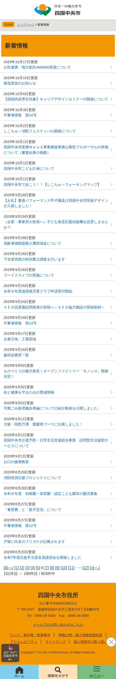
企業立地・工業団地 (20, 339)
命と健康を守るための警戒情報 (29, 392)
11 (71, 568)
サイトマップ (55, 642)
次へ (95, 568)
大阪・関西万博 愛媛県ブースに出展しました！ (43, 424)
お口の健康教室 (16, 462)
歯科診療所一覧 (16, 355)
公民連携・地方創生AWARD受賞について (37, 67)
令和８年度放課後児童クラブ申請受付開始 (38, 291)
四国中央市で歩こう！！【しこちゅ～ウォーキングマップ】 (52, 184)
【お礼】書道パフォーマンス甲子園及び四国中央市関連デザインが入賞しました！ (56, 203)
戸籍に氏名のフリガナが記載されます (34, 541)
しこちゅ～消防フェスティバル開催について (40, 131)
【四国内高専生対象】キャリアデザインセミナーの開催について (56, 99)
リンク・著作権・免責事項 (30, 635)
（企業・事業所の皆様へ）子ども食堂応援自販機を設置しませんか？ (56, 224)
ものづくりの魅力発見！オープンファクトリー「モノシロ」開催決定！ (56, 374)
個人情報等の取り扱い (90, 642)
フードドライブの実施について (29, 275)
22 (86, 568)
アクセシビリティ (23, 642)
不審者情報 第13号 (20, 323)
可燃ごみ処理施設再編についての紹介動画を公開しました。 (52, 408)
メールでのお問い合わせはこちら (58, 625)
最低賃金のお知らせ (20, 83)
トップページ (25, 24)
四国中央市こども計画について (29, 168)
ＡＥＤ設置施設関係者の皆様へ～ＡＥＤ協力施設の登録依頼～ (54, 307)
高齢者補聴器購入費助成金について (32, 243)
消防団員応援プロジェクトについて (32, 478)
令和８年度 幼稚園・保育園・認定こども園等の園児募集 (50, 494)
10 (64, 568)
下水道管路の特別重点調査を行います (34, 259)
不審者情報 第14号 (20, 115)
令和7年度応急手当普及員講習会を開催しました (42, 557)
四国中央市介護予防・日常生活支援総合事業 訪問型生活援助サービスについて (56, 443)
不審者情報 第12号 (20, 525)
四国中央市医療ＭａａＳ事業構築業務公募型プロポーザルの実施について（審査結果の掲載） (56, 150)
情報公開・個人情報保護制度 (80, 635)
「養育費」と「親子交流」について (32, 509)
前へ (8, 568)
